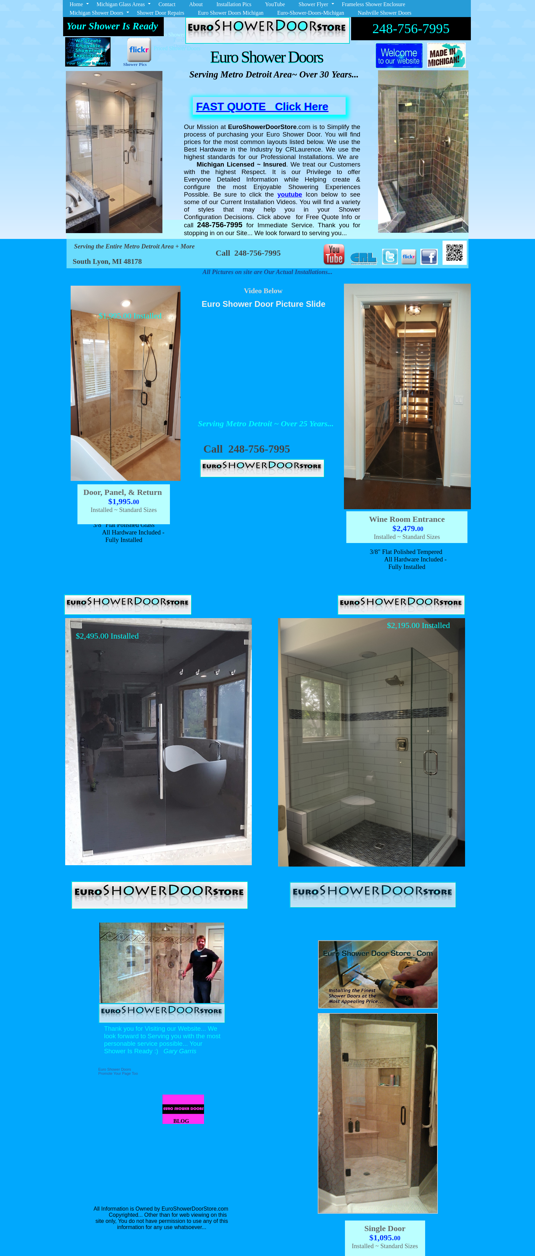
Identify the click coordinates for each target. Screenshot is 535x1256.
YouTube (275, 4)
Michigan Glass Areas (121, 4)
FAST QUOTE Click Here (262, 106)
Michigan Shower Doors (96, 13)
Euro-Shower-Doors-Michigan (310, 13)
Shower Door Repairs (160, 13)
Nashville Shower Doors (384, 13)
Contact (166, 4)
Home (76, 4)
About (196, 4)
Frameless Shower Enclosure (373, 4)
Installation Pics (233, 4)
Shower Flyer (313, 4)
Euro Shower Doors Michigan (230, 13)
